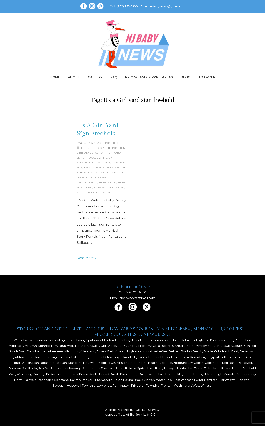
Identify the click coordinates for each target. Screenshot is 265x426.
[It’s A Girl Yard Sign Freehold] (92, 147)
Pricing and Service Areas (149, 77)
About (74, 77)
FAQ (114, 77)
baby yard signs (87, 172)
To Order (206, 77)
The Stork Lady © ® (143, 414)
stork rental (107, 182)
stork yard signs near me (94, 192)
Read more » (86, 258)
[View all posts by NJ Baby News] (90, 142)
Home (55, 77)
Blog (185, 77)
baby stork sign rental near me (105, 167)
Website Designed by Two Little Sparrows (132, 410)
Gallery (95, 77)
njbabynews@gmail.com (167, 6)
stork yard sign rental (108, 187)
